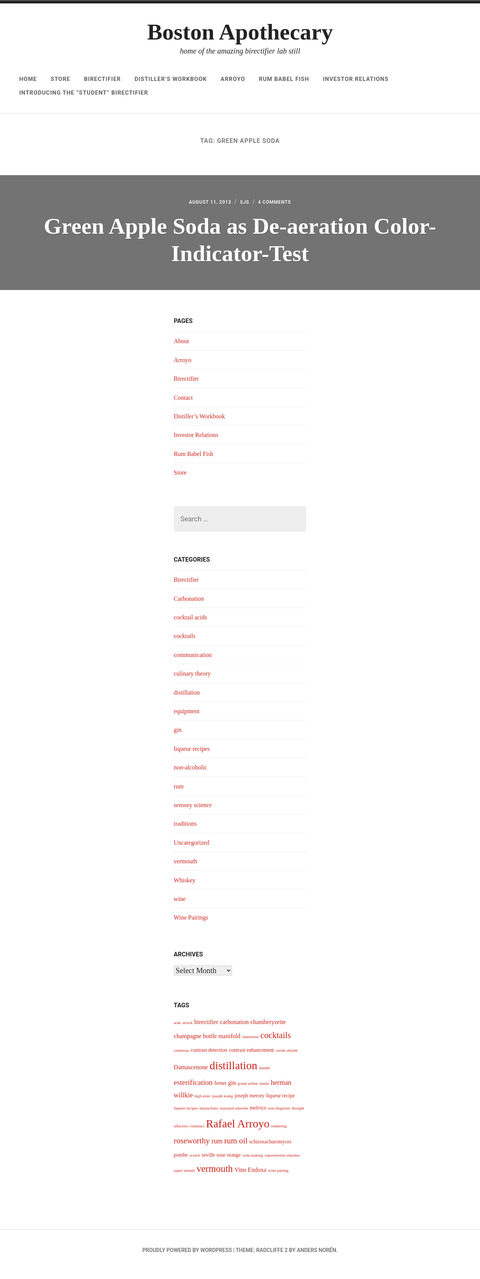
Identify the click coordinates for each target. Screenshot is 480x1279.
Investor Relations (356, 79)
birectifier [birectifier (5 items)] (206, 1030)
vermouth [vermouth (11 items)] (215, 1177)
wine (180, 907)
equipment (188, 719)
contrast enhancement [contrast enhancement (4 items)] (251, 1058)
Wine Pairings (193, 925)
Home (28, 79)
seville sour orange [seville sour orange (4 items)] (221, 1163)
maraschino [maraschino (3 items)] (208, 1116)
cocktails (186, 644)
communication (195, 662)
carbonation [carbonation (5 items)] (234, 1030)
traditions (187, 832)
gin (178, 738)
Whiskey (186, 888)
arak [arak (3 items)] (177, 1031)
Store (60, 79)
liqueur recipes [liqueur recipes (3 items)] (186, 1116)
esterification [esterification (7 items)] (193, 1090)
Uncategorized (194, 850)
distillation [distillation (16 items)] (233, 1074)
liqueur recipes (194, 756)
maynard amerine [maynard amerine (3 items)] (234, 1116)
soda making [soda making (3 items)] (252, 1163)
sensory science (195, 813)
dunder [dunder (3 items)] (264, 1076)
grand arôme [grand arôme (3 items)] (248, 1091)
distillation (188, 700)
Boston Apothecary (240, 31)
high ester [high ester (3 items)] (203, 1104)
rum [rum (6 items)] (217, 1149)
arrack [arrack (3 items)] (188, 1031)
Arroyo (233, 79)
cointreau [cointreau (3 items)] (181, 1058)
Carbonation (191, 606)
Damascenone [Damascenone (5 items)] (191, 1075)
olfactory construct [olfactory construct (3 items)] (189, 1134)
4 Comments (282, 205)
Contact (184, 405)
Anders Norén (316, 1258)
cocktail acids (192, 625)
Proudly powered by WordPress (187, 1258)
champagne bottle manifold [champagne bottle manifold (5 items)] (207, 1044)
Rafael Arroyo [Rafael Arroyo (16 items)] (238, 1132)
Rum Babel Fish (284, 79)
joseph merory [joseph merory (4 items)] (249, 1104)
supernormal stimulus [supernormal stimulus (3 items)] (282, 1163)
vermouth (187, 869)
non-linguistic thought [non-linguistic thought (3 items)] (286, 1116)
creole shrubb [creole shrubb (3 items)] (287, 1058)
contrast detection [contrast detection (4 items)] (209, 1058)
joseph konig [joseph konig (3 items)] (222, 1104)
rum (179, 794)
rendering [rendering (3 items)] (279, 1134)
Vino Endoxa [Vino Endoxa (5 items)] (251, 1178)
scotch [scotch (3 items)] (194, 1163)
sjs (246, 205)
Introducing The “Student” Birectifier (83, 92)
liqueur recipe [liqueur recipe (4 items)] (280, 1104)
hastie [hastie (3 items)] (264, 1091)
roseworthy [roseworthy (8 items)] (192, 1148)
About (182, 349)
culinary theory (194, 681)
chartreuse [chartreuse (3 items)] (250, 1045)
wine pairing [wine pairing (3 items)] (278, 1179)
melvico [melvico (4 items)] (258, 1116)
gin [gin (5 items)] (232, 1090)
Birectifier (102, 79)
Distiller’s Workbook (171, 79)
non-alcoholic (192, 775)
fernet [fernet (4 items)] (220, 1091)
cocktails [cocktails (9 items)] (276, 1043)
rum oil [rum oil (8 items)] (236, 1148)
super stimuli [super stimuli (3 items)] (184, 1179)
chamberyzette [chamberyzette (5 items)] (268, 1030)
